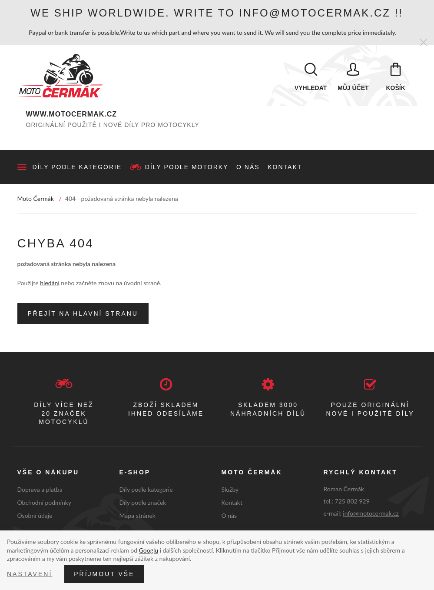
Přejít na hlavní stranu (83, 313)
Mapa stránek (137, 515)
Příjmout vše (104, 573)
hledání (49, 283)
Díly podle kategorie (77, 166)
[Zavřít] (423, 43)
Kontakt (285, 166)
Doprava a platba (40, 489)
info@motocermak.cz (371, 513)
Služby (230, 489)
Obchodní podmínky (44, 502)
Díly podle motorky (187, 166)
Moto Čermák (35, 198)
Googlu (148, 550)
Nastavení (29, 573)
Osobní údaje (35, 515)
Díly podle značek (142, 502)
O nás (248, 166)
